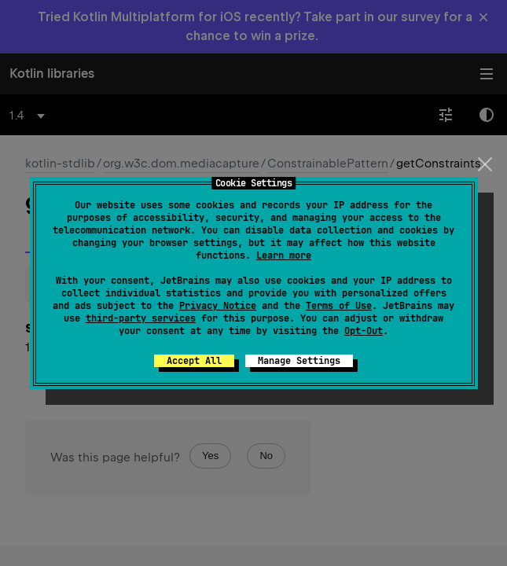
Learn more (283, 255)
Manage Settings (299, 361)
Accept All (194, 361)
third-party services (141, 318)
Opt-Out (363, 331)
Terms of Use (339, 306)
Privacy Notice (217, 306)
